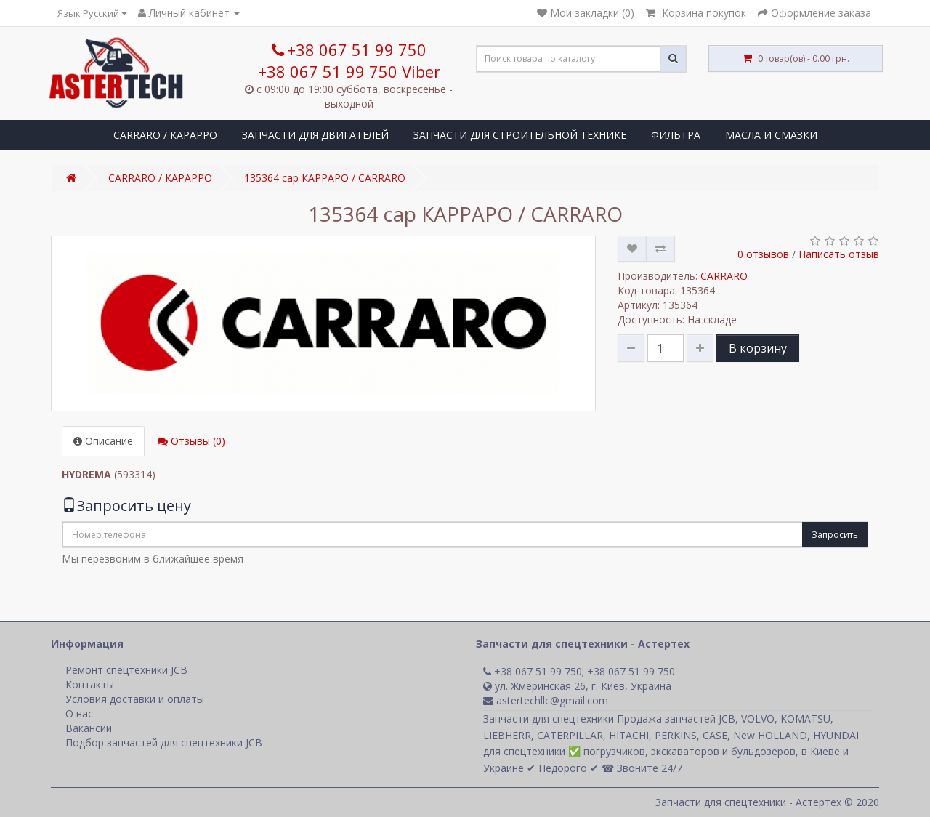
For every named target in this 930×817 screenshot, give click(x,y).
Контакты (89, 684)
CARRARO (724, 276)
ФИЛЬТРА (675, 135)
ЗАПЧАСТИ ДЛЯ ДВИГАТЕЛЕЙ (315, 135)
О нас (79, 713)
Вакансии (88, 728)
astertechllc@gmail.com (545, 700)
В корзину (758, 348)
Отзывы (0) (191, 441)
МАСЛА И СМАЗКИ (771, 135)
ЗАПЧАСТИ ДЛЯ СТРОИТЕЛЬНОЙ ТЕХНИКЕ (519, 135)
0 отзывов (763, 254)
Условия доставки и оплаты (134, 699)
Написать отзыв (838, 254)
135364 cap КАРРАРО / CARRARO (324, 178)
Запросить (835, 534)
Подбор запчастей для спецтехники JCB (163, 742)
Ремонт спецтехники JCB (126, 670)
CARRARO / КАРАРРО (165, 135)
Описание (103, 441)
